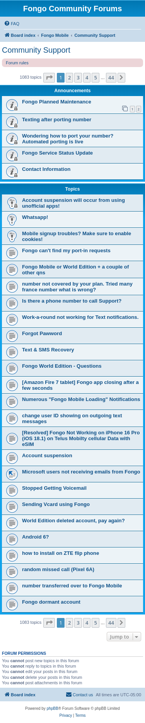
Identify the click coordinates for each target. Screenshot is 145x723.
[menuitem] (11, 23)
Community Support (36, 50)
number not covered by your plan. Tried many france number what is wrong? (77, 287)
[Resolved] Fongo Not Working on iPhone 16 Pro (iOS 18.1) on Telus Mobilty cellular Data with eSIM (81, 438)
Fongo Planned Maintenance (56, 102)
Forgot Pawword (42, 333)
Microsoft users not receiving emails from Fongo (81, 472)
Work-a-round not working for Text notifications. (80, 317)
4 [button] (86, 77)
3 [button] (78, 77)
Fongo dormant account (51, 602)
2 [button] (69, 77)
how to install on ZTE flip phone (60, 553)
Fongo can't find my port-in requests (66, 250)
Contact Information (46, 169)
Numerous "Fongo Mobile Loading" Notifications (81, 399)
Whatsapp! (35, 217)
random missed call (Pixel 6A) (58, 569)
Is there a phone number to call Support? (71, 301)
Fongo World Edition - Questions (62, 366)
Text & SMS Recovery (48, 350)
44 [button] (111, 77)
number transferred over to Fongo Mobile (72, 586)
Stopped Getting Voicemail (54, 488)
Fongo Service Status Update (57, 153)
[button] (49, 77)
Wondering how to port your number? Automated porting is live (67, 139)
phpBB (52, 708)
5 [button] (95, 77)
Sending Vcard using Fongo (56, 504)
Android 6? (35, 537)
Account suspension (47, 455)
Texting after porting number (56, 119)
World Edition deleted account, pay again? (73, 520)
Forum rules (17, 62)
